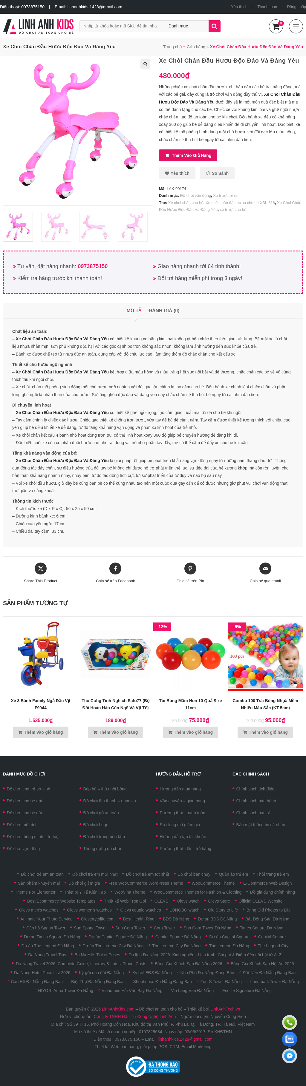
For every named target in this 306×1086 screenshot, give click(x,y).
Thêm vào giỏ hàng (191, 155)
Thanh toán (267, 6)
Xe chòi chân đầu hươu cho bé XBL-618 (240, 202)
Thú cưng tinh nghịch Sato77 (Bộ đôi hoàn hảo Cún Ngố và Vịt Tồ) (115, 704)
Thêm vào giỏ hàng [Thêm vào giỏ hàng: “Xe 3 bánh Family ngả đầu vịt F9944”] (43, 732)
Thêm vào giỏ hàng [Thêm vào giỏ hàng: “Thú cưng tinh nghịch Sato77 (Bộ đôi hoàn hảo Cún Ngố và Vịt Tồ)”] (118, 732)
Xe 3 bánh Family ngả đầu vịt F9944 (40, 704)
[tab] (134, 311)
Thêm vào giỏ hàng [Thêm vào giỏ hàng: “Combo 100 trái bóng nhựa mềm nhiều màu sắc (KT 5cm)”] (268, 732)
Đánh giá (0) (164, 310)
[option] (20, 227)
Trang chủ (172, 46)
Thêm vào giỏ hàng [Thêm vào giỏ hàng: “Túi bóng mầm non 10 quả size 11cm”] (193, 732)
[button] (177, 173)
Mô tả (134, 310)
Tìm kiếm (215, 26)
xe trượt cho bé (233, 209)
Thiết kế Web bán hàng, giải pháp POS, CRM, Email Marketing (152, 1046)
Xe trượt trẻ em (226, 195)
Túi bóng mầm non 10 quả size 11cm (190, 704)
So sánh (220, 173)
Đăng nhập (296, 6)
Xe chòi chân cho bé (186, 202)
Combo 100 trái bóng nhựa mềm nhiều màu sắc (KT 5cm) (265, 704)
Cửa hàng (196, 46)
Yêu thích (239, 6)
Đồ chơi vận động (195, 195)
